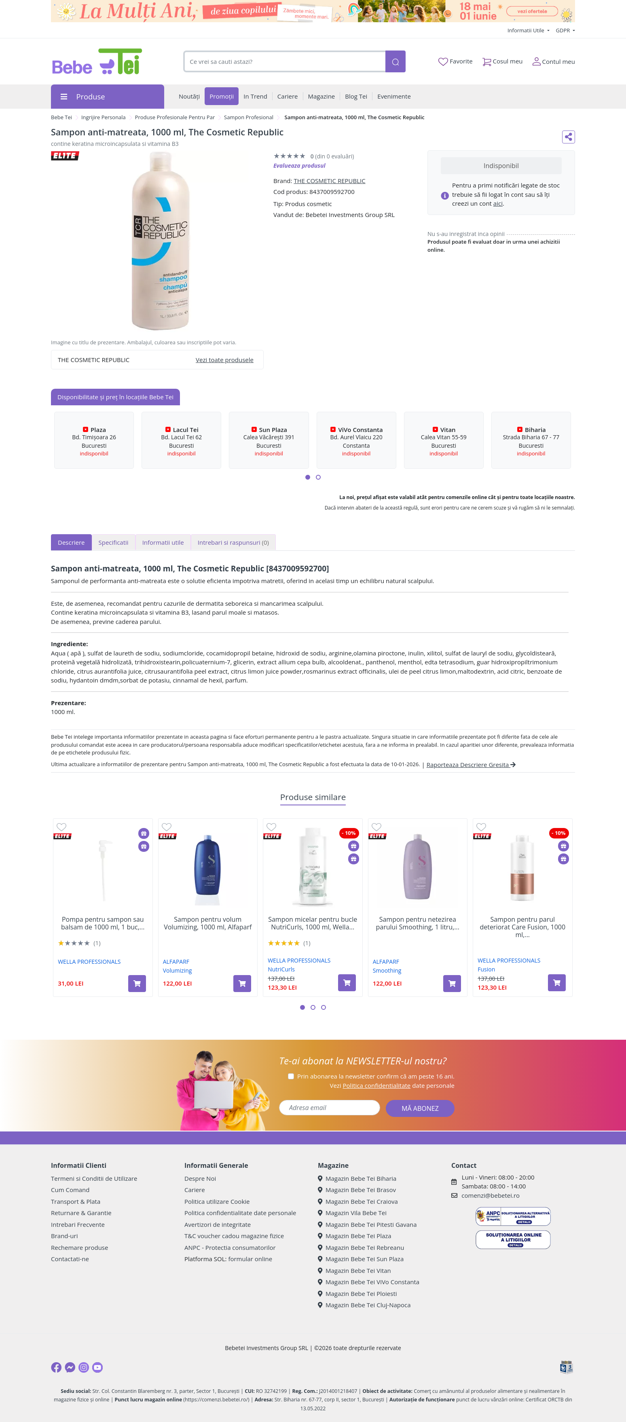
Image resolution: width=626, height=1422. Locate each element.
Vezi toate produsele (225, 360)
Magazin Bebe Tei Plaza (354, 1236)
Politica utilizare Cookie (217, 1201)
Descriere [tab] (71, 542)
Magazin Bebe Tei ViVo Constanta (368, 1282)
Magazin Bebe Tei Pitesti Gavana (367, 1224)
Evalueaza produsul (299, 165)
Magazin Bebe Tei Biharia (357, 1178)
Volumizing (177, 970)
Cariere (194, 1190)
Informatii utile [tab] (163, 542)
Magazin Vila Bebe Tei (352, 1213)
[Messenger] (70, 1367)
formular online (250, 1259)
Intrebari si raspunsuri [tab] (233, 542)
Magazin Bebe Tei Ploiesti (357, 1293)
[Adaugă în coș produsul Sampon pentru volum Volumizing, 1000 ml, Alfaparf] (242, 983)
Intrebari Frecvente (78, 1224)
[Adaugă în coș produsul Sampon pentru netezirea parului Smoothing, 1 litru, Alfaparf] (452, 983)
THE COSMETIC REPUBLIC (329, 181)
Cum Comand (70, 1190)
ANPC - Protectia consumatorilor (230, 1247)
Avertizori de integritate (217, 1224)
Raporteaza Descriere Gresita (471, 765)
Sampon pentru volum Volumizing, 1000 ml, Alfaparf (208, 923)
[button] (307, 477)
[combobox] (284, 62)
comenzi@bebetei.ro (490, 1195)
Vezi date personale (392, 1085)
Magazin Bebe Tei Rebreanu (361, 1247)
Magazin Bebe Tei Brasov (357, 1190)
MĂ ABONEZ (420, 1108)
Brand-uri (64, 1236)
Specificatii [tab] (114, 542)
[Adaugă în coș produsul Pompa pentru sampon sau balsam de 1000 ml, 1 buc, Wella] (137, 983)
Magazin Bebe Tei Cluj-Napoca (364, 1305)
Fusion (486, 969)
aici (498, 203)
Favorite (455, 61)
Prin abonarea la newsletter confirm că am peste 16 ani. (376, 1076)
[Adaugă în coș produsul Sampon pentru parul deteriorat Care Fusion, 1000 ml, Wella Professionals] (557, 982)
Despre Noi (200, 1178)
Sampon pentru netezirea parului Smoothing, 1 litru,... (417, 923)
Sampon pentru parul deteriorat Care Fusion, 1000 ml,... (522, 927)
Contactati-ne (70, 1259)
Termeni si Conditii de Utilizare (94, 1178)
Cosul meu (502, 59)
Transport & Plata (75, 1201)
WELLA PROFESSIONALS (89, 961)
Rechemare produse (79, 1247)
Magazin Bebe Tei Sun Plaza (361, 1259)
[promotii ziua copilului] (313, 11)
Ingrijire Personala (103, 117)
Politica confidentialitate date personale (240, 1213)
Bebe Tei (61, 117)
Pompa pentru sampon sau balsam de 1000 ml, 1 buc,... (102, 923)
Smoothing (387, 970)
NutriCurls (281, 969)
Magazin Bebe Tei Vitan (354, 1270)
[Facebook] (56, 1367)
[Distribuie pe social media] (568, 137)
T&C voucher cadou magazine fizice (234, 1236)
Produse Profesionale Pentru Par (175, 117)
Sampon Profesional (248, 117)
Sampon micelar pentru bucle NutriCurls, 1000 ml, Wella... (312, 923)
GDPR (563, 30)
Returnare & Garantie (81, 1213)
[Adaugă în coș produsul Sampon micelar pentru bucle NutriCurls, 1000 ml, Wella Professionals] (347, 982)
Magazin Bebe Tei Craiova (358, 1201)
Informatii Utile (527, 30)
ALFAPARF (176, 961)
